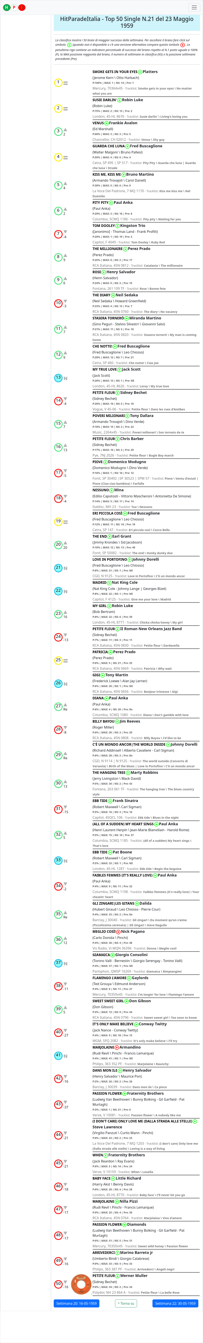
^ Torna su (126, 1303)
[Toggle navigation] (194, 7)
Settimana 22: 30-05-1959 (175, 1303)
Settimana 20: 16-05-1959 (76, 1303)
